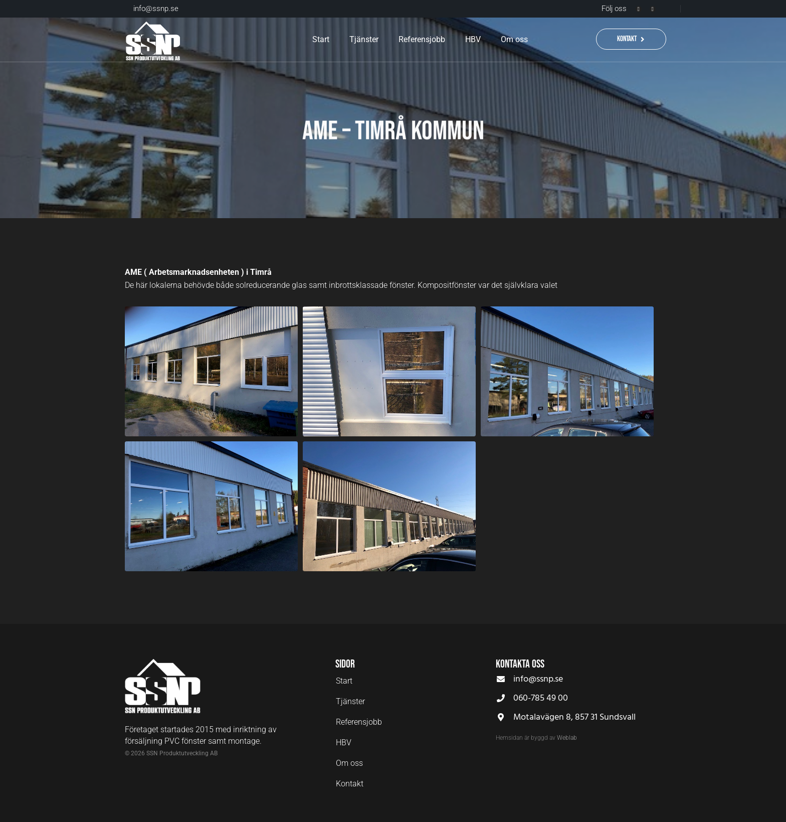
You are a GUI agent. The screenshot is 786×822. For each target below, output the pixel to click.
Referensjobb (422, 39)
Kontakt (349, 783)
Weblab (567, 737)
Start (320, 39)
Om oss (514, 39)
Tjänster (363, 39)
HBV (473, 39)
